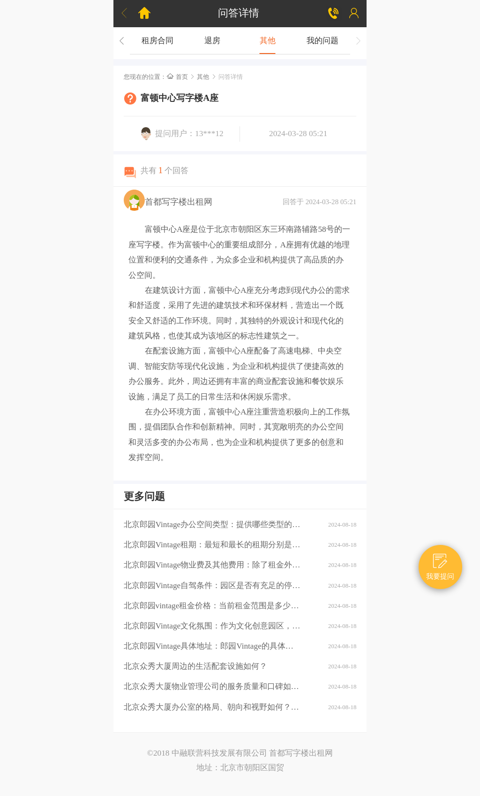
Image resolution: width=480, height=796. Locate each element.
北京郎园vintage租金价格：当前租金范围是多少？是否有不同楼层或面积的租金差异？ (212, 605)
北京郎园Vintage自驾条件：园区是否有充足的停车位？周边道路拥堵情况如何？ (212, 585)
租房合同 (157, 40)
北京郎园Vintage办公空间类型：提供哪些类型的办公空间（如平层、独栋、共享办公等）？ (212, 524)
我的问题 (322, 40)
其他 (268, 40)
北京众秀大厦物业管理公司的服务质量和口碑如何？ (212, 686)
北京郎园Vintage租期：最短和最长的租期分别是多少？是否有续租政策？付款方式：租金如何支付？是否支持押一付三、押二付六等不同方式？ (212, 544)
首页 (177, 76)
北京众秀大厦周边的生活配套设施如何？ (195, 666)
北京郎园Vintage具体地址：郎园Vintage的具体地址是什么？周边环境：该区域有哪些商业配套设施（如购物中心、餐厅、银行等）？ (212, 646)
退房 (212, 40)
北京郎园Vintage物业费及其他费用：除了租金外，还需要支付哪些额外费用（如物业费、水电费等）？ (212, 564)
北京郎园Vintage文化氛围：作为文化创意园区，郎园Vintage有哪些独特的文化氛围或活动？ (212, 625)
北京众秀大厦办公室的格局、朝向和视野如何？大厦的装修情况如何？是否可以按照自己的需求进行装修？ (212, 707)
